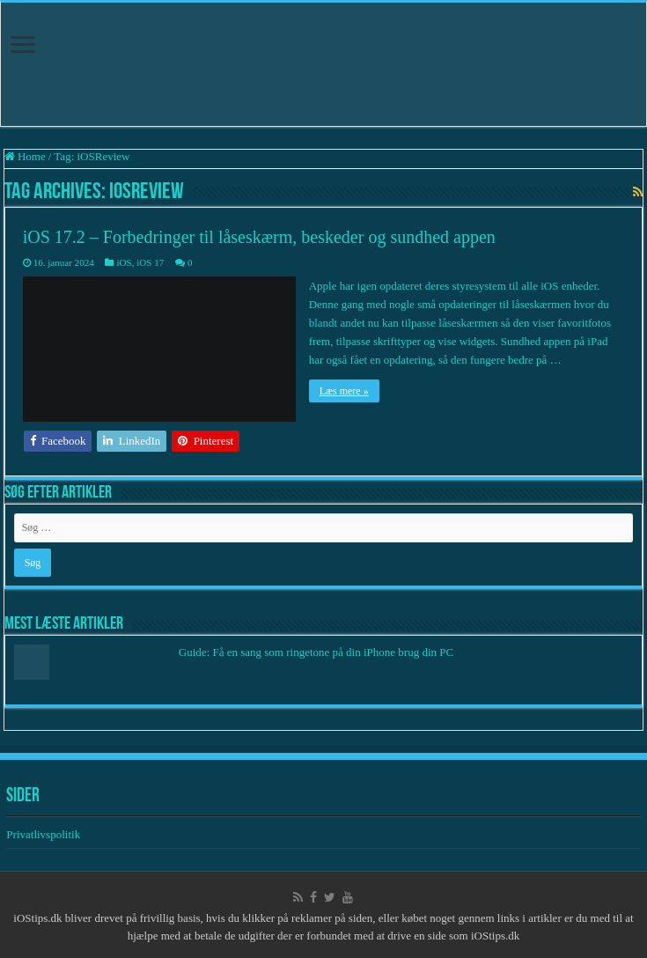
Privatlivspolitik (44, 834)
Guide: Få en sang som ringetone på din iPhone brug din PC (316, 652)
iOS (123, 262)
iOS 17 (150, 262)
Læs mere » (344, 391)
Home (25, 156)
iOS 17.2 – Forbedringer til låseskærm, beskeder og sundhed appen (259, 237)
